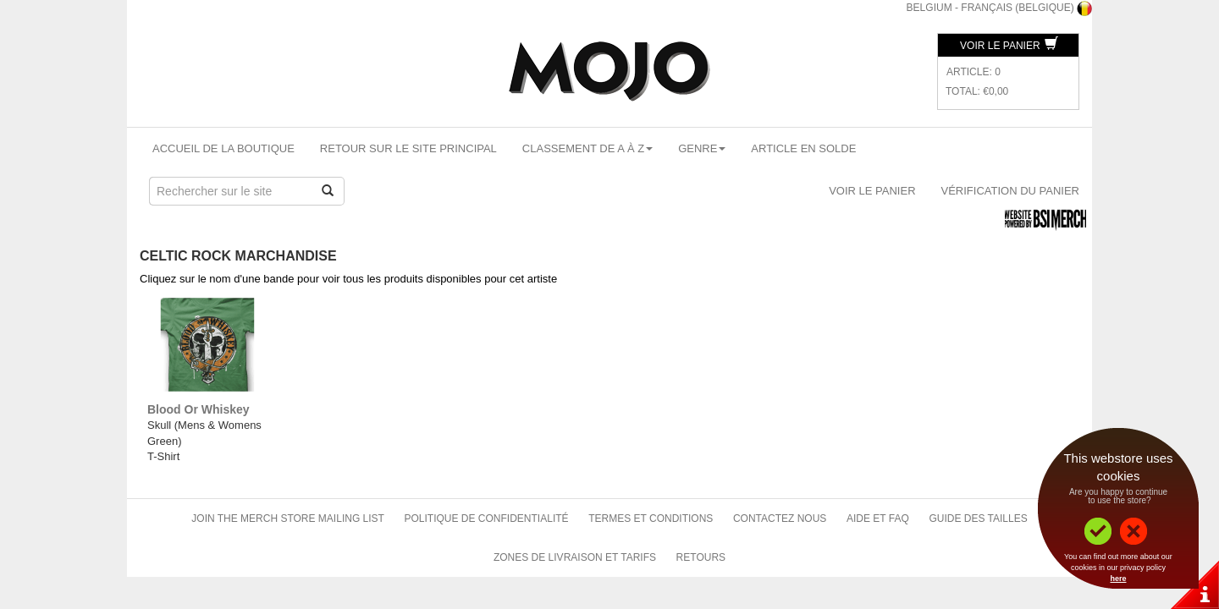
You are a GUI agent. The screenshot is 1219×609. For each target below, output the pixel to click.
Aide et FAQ (878, 518)
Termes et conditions (650, 518)
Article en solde (803, 148)
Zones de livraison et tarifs (575, 557)
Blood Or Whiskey (198, 409)
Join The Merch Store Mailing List (287, 518)
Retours (700, 557)
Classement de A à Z (587, 148)
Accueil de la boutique (223, 148)
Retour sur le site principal (408, 148)
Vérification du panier (1010, 190)
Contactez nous (779, 518)
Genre (701, 148)
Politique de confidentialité (487, 518)
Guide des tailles (978, 518)
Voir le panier (1009, 46)
